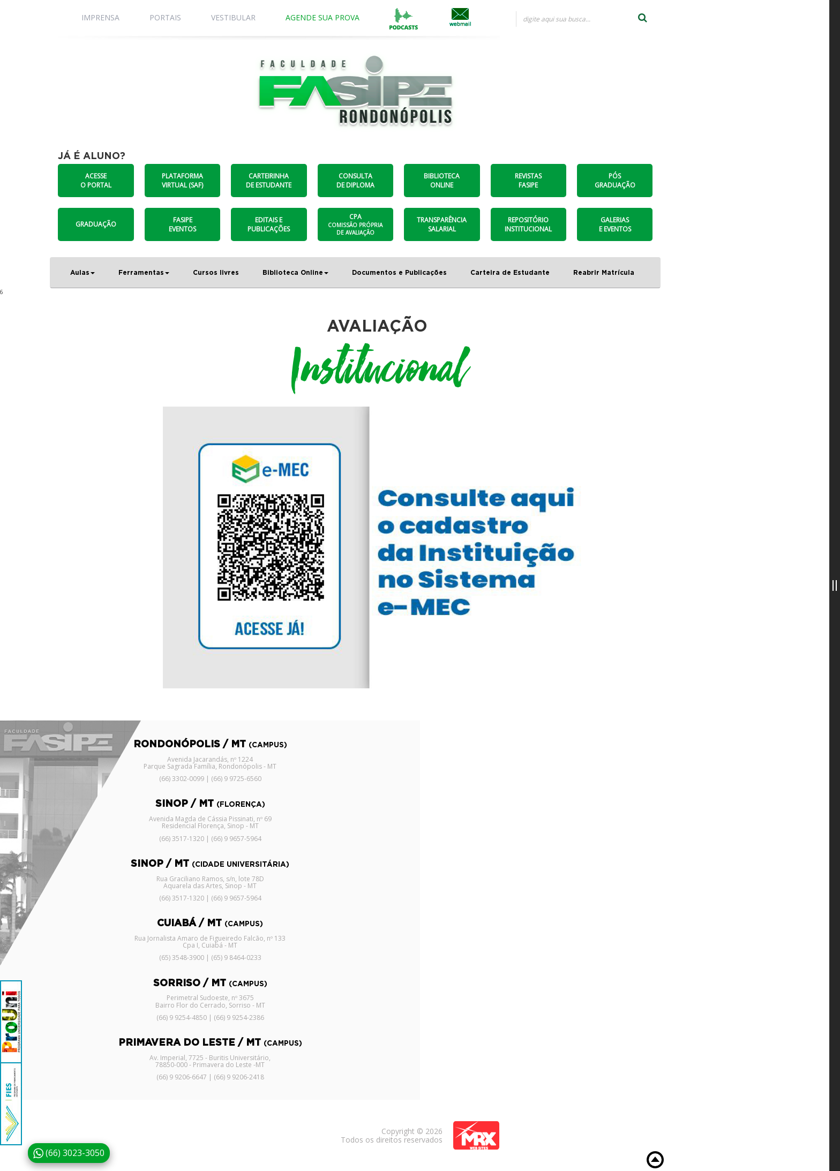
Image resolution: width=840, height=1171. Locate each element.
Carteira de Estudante (510, 272)
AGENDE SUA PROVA (322, 17)
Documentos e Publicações (399, 272)
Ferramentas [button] (143, 272)
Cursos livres (216, 272)
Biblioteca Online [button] (295, 272)
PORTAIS (165, 17)
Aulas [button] (82, 272)
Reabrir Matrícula (603, 272)
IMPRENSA (100, 17)
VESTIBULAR (233, 17)
